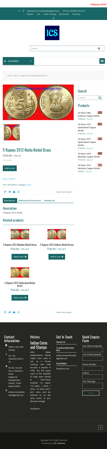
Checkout (76, 14)
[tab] (9, 200)
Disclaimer (35, 408)
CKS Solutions (59, 443)
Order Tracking (49, 14)
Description (9, 200)
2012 (16, 75)
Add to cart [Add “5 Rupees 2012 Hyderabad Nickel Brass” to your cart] (19, 297)
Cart (38, 14)
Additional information (29, 200)
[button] (102, 61)
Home (9, 75)
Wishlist (30, 14)
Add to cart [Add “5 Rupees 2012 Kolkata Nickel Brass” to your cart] (55, 256)
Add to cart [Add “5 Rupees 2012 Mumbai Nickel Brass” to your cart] (19, 256)
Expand (9, 118)
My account (64, 14)
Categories (11, 61)
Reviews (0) (49, 200)
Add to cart (10, 168)
